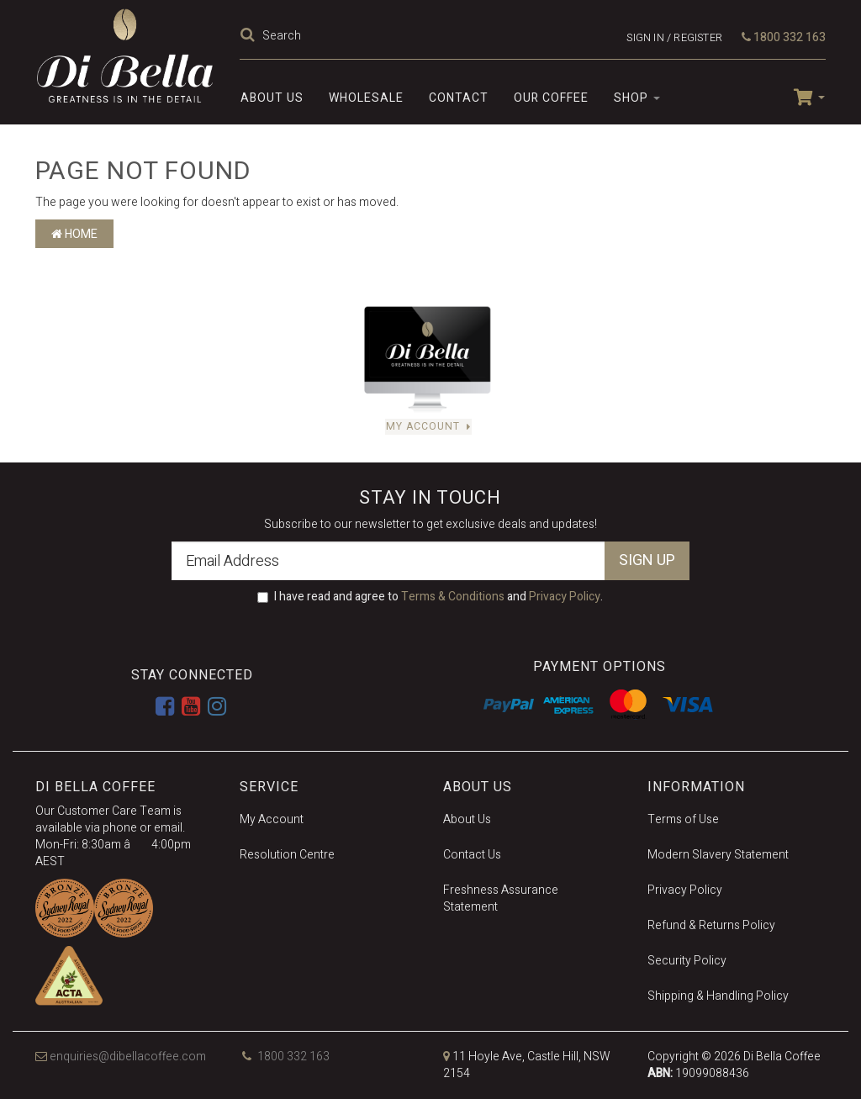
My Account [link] (272, 819)
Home (74, 234)
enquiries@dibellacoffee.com (120, 1056)
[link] (165, 707)
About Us (272, 98)
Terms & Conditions (452, 596)
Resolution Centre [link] (287, 855)
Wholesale (366, 98)
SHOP (637, 98)
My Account (428, 427)
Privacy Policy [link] (684, 890)
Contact (459, 98)
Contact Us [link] (472, 855)
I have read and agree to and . (430, 597)
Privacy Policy (564, 596)
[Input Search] (415, 35)
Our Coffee (551, 98)
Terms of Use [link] (683, 819)
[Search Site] (250, 35)
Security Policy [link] (686, 961)
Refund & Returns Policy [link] (711, 925)
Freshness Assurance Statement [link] (500, 898)
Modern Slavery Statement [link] (718, 855)
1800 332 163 (784, 37)
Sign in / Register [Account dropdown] (674, 37)
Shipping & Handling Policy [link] (718, 996)
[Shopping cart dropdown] (802, 95)
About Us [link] (467, 819)
